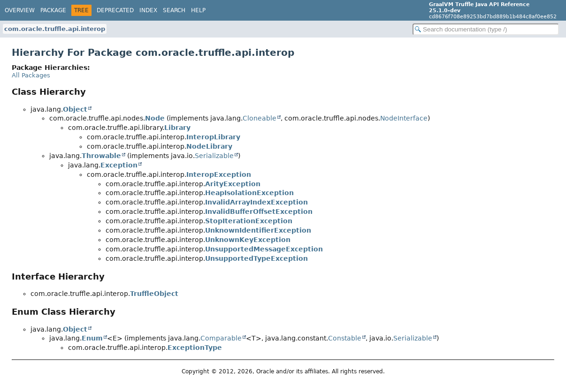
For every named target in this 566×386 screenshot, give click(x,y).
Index (148, 10)
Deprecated (115, 10)
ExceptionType (195, 347)
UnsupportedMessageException (264, 249)
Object (75, 109)
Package (53, 10)
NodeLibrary (209, 146)
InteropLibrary (213, 137)
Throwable (101, 155)
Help (198, 10)
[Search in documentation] (486, 29)
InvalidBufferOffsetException (259, 211)
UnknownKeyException (248, 239)
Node (155, 118)
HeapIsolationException (249, 193)
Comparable (221, 338)
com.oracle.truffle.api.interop (54, 28)
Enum (92, 338)
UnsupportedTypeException (256, 258)
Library (177, 127)
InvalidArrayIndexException (256, 202)
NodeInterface (404, 118)
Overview (20, 10)
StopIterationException (248, 221)
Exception (119, 165)
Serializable (214, 155)
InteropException (218, 174)
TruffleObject (154, 293)
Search (174, 10)
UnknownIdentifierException (258, 230)
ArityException (232, 184)
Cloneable (259, 118)
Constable (344, 338)
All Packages (31, 75)
